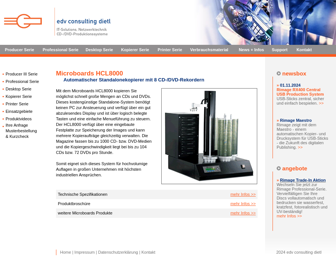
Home (65, 252)
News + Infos (251, 49)
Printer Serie (170, 49)
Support (279, 49)
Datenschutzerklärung (118, 252)
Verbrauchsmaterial (209, 49)
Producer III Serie (22, 74)
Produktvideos (19, 119)
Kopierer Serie (135, 49)
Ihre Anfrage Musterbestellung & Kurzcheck (21, 131)
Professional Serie (60, 49)
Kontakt (304, 49)
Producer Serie (19, 49)
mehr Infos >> (243, 194)
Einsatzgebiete (19, 111)
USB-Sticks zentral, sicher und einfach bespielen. (300, 96)
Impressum (84, 252)
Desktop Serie (99, 49)
